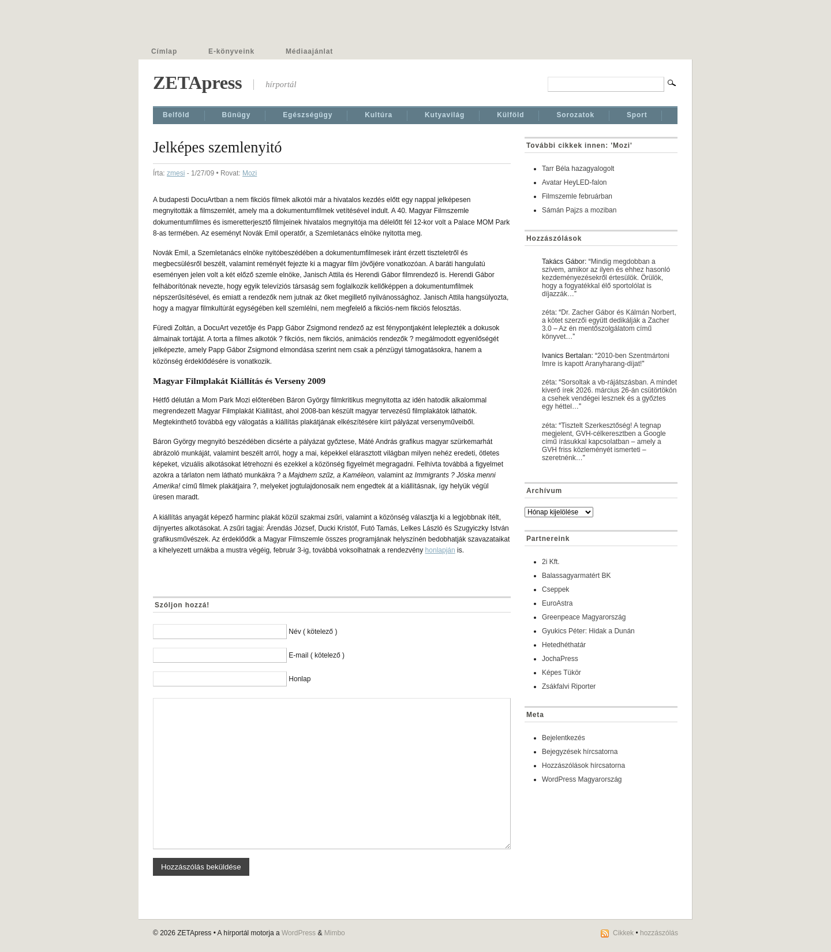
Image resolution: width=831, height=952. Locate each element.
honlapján (440, 550)
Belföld (176, 115)
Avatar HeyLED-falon (574, 182)
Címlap (164, 51)
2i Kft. (551, 562)
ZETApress (197, 82)
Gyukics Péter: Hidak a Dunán (588, 631)
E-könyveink (231, 51)
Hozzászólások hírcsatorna (583, 765)
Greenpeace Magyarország (584, 617)
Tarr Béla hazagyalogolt (578, 169)
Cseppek (555, 589)
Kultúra (378, 115)
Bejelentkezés (563, 738)
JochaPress (560, 659)
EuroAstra (557, 603)
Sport (637, 115)
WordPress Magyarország (582, 779)
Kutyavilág (445, 115)
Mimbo (334, 933)
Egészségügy (307, 115)
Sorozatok (575, 115)
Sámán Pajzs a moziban (579, 210)
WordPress (299, 933)
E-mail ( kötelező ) (317, 655)
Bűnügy (236, 115)
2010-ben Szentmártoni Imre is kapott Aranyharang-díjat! (605, 360)
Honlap (299, 679)
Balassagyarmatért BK (576, 576)
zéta (548, 312)
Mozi (249, 173)
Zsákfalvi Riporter (569, 686)
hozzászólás (659, 933)
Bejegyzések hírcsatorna (579, 752)
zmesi (176, 173)
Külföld (510, 115)
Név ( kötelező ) (313, 632)
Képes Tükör (561, 673)
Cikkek (623, 933)
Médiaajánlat (309, 51)
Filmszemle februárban (577, 196)
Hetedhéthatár (564, 645)
